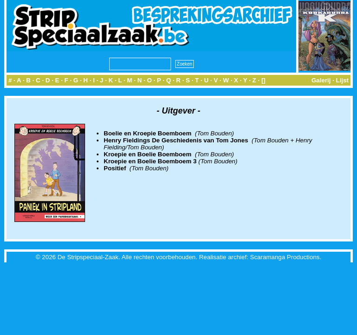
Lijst (342, 80)
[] (263, 80)
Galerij (321, 80)
